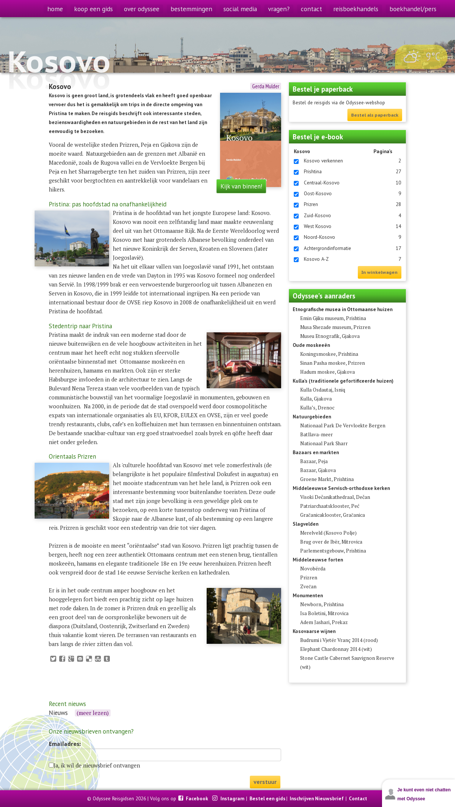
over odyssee (141, 8)
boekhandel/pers (412, 8)
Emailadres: (65, 744)
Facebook (197, 798)
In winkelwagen (380, 272)
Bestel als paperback (374, 115)
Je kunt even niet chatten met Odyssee (424, 794)
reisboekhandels (355, 8)
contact (311, 8)
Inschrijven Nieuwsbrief (317, 798)
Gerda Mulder (265, 86)
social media (240, 8)
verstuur (265, 781)
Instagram (232, 798)
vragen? (279, 8)
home (55, 8)
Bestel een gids (267, 798)
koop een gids (93, 8)
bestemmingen (191, 8)
